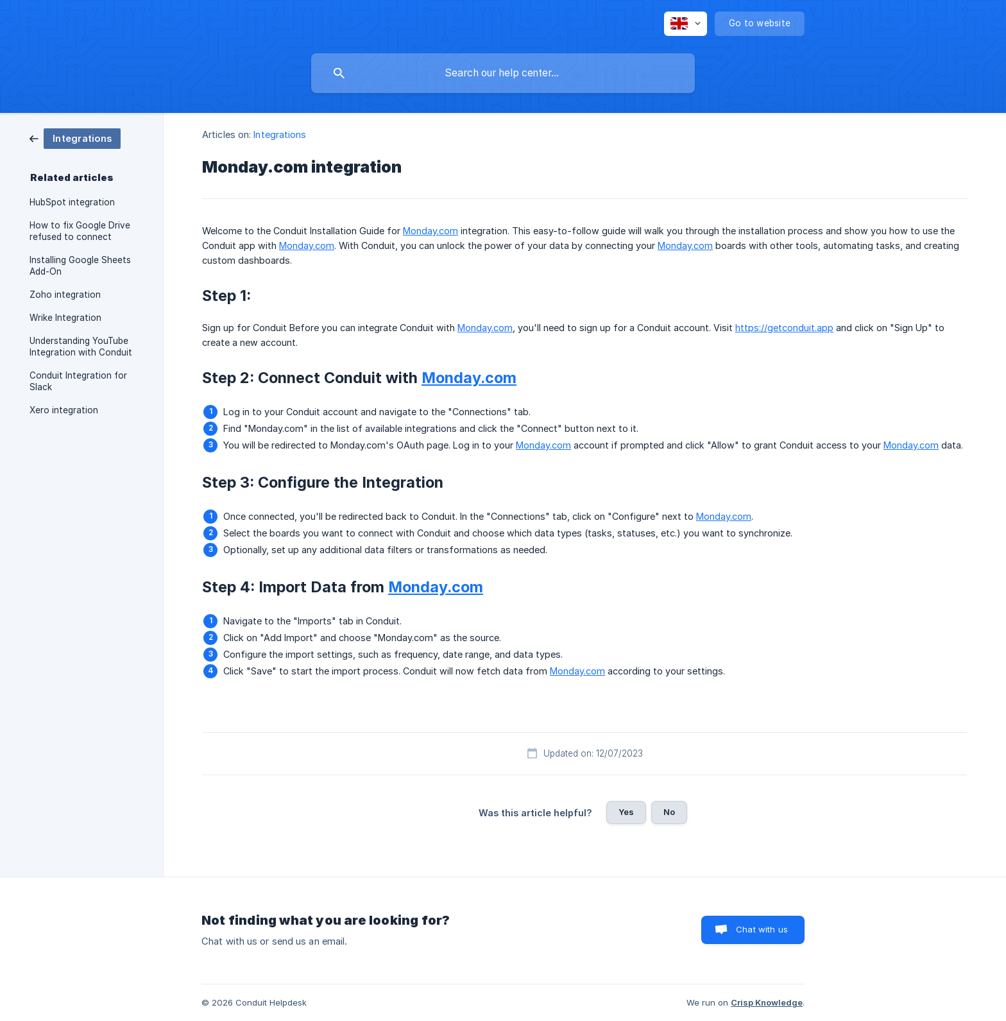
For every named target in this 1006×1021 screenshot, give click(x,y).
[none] (685, 24)
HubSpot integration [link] (72, 202)
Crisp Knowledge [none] (767, 1002)
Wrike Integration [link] (65, 318)
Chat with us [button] (762, 929)
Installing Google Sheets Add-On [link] (80, 266)
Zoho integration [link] (65, 294)
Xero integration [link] (64, 410)
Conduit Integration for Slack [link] (78, 381)
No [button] (669, 812)
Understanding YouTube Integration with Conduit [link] (81, 346)
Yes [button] (626, 812)
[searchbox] (503, 73)
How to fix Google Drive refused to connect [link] (80, 231)
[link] (75, 138)
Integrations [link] (279, 134)
